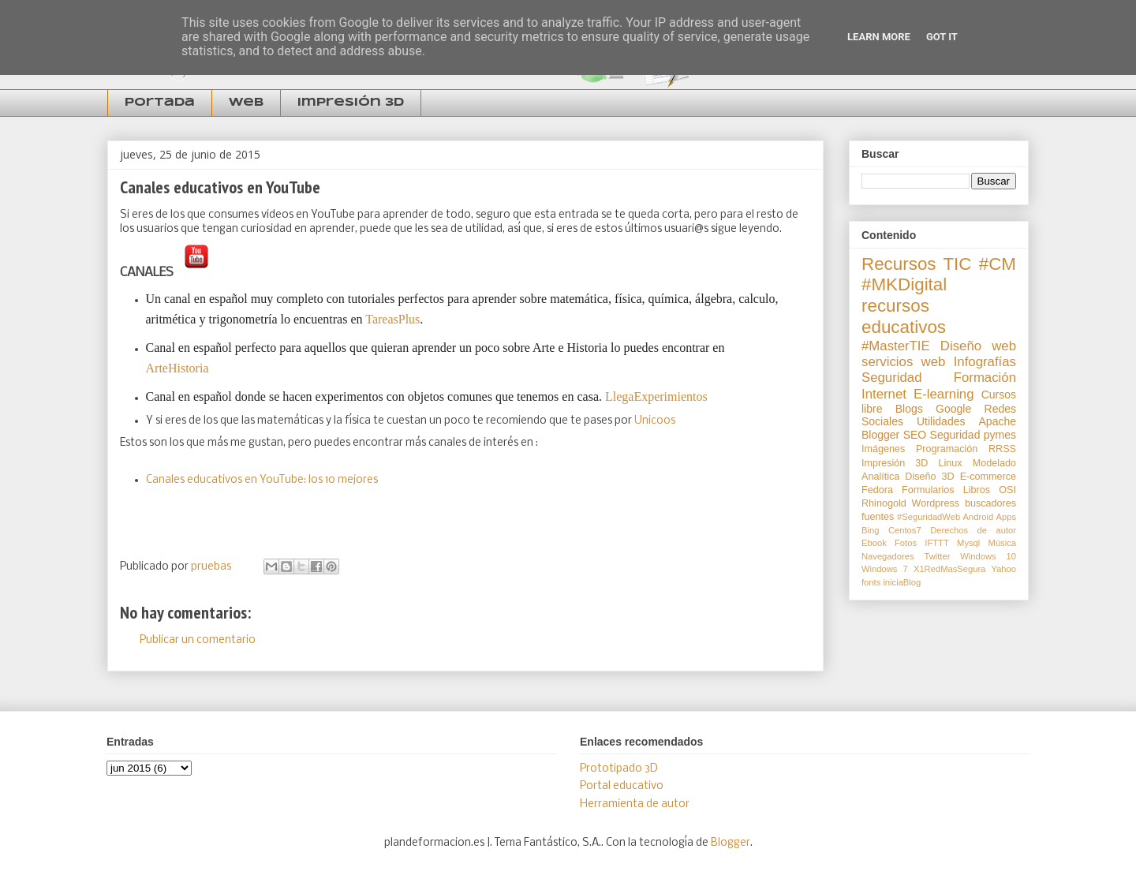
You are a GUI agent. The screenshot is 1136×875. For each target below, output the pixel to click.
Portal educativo (621, 786)
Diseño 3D (929, 476)
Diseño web (978, 345)
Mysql (968, 543)
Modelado (994, 463)
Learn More (878, 37)
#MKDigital (904, 284)
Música (1002, 543)
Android (978, 517)
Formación (985, 377)
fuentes (877, 516)
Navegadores (887, 556)
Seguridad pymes (973, 434)
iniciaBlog (902, 582)
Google (953, 408)
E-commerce (988, 476)
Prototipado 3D (619, 769)
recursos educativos (903, 316)
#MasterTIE (895, 345)
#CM (997, 264)
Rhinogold (883, 503)
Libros (976, 489)
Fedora (877, 489)
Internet (883, 394)
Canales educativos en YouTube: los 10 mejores (262, 480)
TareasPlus (392, 319)
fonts (870, 582)
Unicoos (656, 421)
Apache (997, 421)
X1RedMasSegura (949, 569)
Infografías (985, 361)
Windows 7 (884, 569)
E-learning (944, 394)
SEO (915, 434)
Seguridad (891, 377)
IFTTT (936, 543)
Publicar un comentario (198, 640)
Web (246, 102)
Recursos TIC (916, 264)
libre (871, 408)
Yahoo (1004, 569)
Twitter (937, 556)
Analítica (880, 476)
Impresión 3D (350, 102)
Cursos (998, 394)
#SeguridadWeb (928, 517)
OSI (1007, 489)
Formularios (928, 489)
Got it (942, 37)
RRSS (1002, 448)
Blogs (909, 408)
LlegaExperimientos (656, 396)
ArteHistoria (179, 368)
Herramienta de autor (634, 804)
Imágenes (883, 448)
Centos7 (904, 530)
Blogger (880, 434)
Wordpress (935, 503)
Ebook (874, 543)
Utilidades (941, 421)
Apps (1006, 517)
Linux (950, 463)
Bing (870, 530)
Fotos (906, 543)
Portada (160, 102)
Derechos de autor (973, 530)
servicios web (903, 361)
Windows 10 (988, 556)
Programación (946, 448)
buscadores (990, 503)
